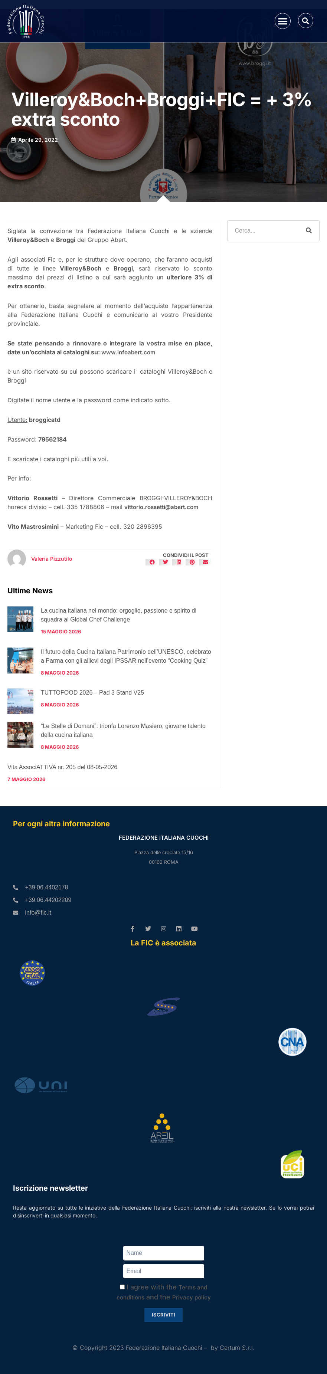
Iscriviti (163, 1315)
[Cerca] (308, 231)
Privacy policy (191, 1297)
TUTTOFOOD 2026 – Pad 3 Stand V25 (92, 692)
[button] (283, 21)
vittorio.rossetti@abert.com (161, 507)
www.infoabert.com (128, 352)
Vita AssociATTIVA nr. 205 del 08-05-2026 (62, 767)
